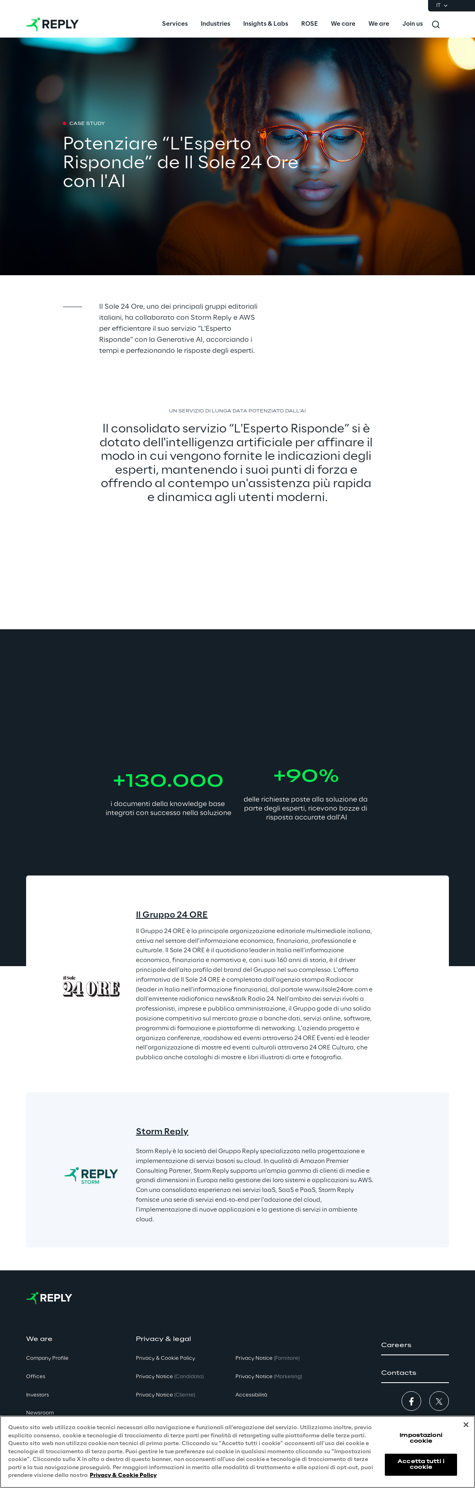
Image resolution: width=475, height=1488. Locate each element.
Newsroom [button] (40, 1413)
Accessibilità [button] (251, 1395)
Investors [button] (37, 1395)
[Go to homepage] (52, 24)
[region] (237, 1452)
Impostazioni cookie (421, 1438)
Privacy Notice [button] (170, 1376)
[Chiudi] (466, 1425)
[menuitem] (175, 24)
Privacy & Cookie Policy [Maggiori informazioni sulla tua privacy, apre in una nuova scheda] (123, 1475)
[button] (415, 1345)
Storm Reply (162, 1131)
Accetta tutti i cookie (420, 1464)
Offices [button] (35, 1376)
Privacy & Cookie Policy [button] (165, 1358)
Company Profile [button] (47, 1358)
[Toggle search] (436, 24)
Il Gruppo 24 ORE (172, 915)
